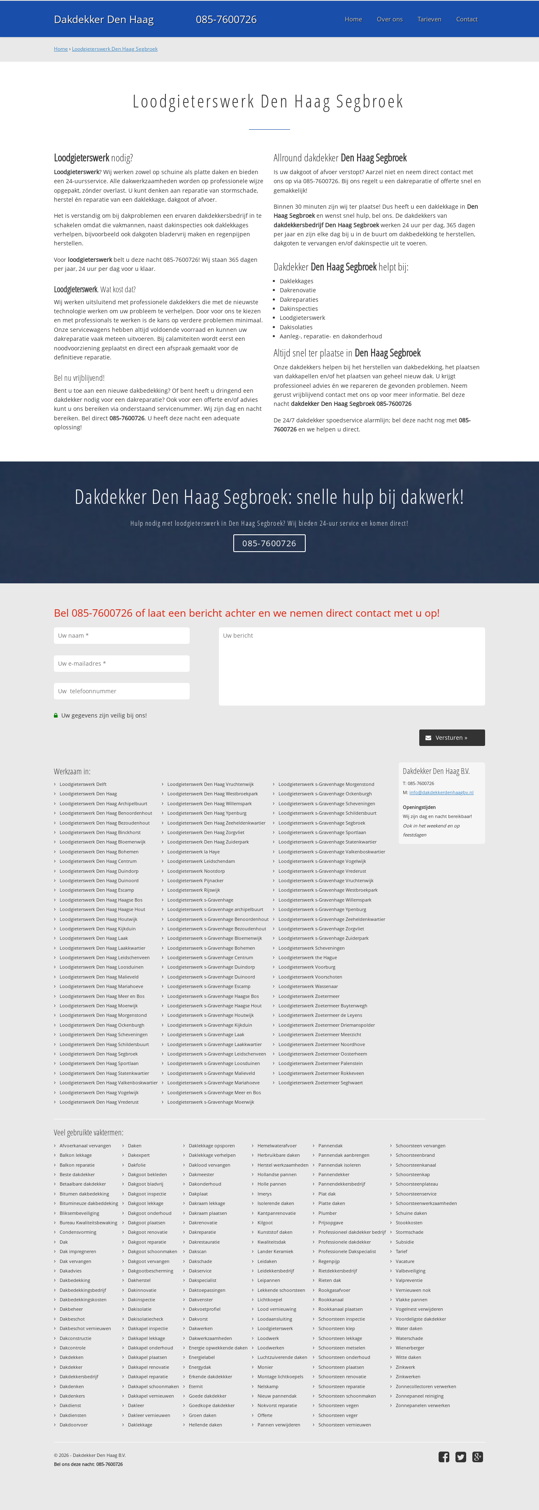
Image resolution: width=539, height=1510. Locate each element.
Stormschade (409, 1232)
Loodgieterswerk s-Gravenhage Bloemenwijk (214, 938)
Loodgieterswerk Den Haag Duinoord (99, 880)
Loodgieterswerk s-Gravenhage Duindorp (211, 967)
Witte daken (408, 1357)
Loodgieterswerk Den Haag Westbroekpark (212, 793)
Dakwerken (201, 1328)
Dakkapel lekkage (146, 1338)
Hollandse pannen (277, 1174)
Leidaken (267, 1261)
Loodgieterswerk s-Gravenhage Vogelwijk (322, 861)
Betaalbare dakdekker (83, 1184)
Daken (135, 1145)
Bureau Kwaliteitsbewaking (88, 1222)
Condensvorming (78, 1232)
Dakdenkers (72, 1396)
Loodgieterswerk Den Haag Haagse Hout (102, 909)
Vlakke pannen (411, 1299)
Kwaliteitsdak (272, 1242)
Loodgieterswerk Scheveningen (312, 948)
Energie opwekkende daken (218, 1348)
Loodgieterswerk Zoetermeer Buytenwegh (323, 1005)
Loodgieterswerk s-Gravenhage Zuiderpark (324, 938)
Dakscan (198, 1251)
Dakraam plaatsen (208, 1213)
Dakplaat (198, 1194)
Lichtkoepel (270, 1299)
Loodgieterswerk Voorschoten (310, 977)
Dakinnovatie (142, 1290)
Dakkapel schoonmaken (153, 1386)
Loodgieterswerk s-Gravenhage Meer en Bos (214, 1092)
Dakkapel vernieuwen (151, 1396)
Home (61, 48)
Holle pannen (272, 1184)
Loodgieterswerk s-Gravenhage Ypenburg (322, 909)
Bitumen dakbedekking (84, 1194)
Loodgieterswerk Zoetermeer (309, 996)
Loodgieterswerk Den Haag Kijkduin (98, 928)
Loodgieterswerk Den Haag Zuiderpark (208, 842)
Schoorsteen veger (338, 1415)
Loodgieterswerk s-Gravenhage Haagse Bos (213, 996)
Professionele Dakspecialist (347, 1251)
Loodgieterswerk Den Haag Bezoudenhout (105, 823)
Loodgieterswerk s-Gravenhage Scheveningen (327, 803)
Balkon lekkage (76, 1155)
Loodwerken (271, 1348)
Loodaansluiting (275, 1319)
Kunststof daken (275, 1232)
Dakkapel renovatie (148, 1367)
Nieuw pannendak (277, 1396)
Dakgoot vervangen (149, 1261)
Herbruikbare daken (279, 1155)
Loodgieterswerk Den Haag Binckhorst (100, 832)
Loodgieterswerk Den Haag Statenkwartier (104, 1073)
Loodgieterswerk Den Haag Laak (94, 938)
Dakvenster (201, 1299)
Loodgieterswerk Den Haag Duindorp (99, 871)
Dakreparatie (202, 1232)
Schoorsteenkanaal (416, 1165)
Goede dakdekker (207, 1396)
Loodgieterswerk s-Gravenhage (200, 900)
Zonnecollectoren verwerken (426, 1386)
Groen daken (202, 1415)
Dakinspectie (141, 1299)
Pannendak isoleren (339, 1165)
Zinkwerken (408, 1376)
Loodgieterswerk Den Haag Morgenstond (103, 1015)
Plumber (327, 1213)
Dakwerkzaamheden (210, 1338)
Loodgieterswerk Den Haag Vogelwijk (99, 1092)
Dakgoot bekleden (147, 1174)
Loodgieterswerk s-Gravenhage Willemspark (325, 900)
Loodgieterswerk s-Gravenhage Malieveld (211, 1073)
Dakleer (136, 1405)
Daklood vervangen (209, 1165)
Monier (265, 1367)
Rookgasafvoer (334, 1290)
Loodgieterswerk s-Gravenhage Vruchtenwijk (326, 880)
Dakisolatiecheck (145, 1319)
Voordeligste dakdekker (421, 1319)
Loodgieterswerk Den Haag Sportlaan (99, 1063)
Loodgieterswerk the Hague (308, 957)
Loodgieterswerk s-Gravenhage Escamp (209, 986)
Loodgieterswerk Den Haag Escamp (97, 890)
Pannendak (330, 1145)
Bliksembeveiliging (79, 1213)
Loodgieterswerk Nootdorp (196, 871)
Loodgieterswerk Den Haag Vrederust (99, 1102)
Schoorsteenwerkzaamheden (426, 1203)
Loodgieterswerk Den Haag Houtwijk (98, 919)
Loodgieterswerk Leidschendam (201, 861)
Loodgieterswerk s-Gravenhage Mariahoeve (213, 1082)
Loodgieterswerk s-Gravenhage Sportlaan (322, 832)
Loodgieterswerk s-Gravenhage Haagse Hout (214, 1005)
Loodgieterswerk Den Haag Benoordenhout (106, 813)
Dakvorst (198, 1319)
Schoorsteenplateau (417, 1184)
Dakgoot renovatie (147, 1232)
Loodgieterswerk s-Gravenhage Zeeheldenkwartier (332, 919)
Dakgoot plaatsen (146, 1222)
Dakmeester (201, 1174)
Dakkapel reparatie (148, 1376)
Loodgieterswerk (275, 1328)
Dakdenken (72, 1386)
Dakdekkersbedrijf (79, 1376)
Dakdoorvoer (74, 1424)
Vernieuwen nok (413, 1290)
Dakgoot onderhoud (150, 1213)
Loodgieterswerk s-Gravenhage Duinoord (211, 977)
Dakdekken (72, 1357)
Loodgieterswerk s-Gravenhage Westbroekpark (328, 890)
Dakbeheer (71, 1309)
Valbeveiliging (410, 1271)
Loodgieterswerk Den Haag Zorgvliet (205, 832)
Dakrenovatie (203, 1222)
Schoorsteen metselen (341, 1348)
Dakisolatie (139, 1309)
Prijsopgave (330, 1222)
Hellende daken (205, 1424)
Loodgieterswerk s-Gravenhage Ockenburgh (325, 793)
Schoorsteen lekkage (340, 1338)
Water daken (409, 1328)
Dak (64, 1242)
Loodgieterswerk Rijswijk (193, 890)
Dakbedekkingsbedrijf (83, 1290)
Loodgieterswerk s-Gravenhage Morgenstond (326, 784)
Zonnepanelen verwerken (423, 1405)
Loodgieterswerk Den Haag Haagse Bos (101, 900)
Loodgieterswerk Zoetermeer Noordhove (322, 1044)
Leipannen (269, 1280)
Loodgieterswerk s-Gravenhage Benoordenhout (218, 919)
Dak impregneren (78, 1251)
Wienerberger (410, 1348)
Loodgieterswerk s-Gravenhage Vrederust (322, 871)
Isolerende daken (276, 1203)
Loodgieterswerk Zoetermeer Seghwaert (321, 1082)
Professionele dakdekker (344, 1242)
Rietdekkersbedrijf (337, 1271)
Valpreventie (409, 1280)
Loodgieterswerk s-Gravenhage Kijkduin (209, 1025)
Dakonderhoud (205, 1184)
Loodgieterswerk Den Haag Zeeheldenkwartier (216, 823)
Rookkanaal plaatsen (340, 1309)
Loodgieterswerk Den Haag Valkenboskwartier (109, 1082)
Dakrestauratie (204, 1242)
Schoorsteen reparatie (341, 1386)
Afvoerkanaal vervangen (85, 1145)
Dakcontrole (73, 1348)
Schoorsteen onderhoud (344, 1357)
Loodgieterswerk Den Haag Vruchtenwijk (210, 784)
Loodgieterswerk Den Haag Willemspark (209, 803)
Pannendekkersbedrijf (341, 1184)
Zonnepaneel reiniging (420, 1396)
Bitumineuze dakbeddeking (89, 1203)
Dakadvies (70, 1271)
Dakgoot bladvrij (145, 1184)
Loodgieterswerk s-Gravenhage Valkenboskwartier (332, 851)
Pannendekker (333, 1174)
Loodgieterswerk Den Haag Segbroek (115, 48)
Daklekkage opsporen (212, 1145)
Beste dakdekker (77, 1174)
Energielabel (202, 1357)
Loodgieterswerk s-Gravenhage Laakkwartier (214, 1044)
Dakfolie (137, 1165)
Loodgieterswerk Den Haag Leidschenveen (105, 957)
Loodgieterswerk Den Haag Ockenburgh (102, 1025)
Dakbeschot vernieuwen (85, 1328)
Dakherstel (139, 1280)
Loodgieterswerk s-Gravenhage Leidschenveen (216, 1054)
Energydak (200, 1367)
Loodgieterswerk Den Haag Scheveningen (104, 1034)
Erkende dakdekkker (210, 1376)
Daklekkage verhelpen (212, 1155)
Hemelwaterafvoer (277, 1145)
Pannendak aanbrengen (343, 1155)
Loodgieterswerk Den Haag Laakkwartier (102, 948)
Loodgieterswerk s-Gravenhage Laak (205, 1034)
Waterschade (409, 1338)
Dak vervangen (75, 1261)
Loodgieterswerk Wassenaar (308, 986)
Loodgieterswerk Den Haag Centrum (98, 861)
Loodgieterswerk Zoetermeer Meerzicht (320, 1034)
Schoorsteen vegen (338, 1405)
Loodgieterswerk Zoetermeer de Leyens (320, 1015)
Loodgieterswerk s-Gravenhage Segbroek (322, 823)
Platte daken (331, 1203)
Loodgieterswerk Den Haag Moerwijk (99, 1005)
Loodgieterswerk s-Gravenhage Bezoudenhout (216, 928)
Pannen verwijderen (279, 1424)
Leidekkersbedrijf (276, 1271)
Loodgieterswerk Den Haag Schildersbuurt (104, 1044)
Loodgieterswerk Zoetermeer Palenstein (321, 1063)
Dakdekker (71, 1367)
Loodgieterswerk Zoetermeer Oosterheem (323, 1054)
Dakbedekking (75, 1280)
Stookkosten (409, 1222)
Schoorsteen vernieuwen (344, 1424)
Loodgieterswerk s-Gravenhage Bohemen (211, 948)
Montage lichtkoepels (280, 1376)
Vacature (405, 1261)
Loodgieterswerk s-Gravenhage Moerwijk (210, 1102)
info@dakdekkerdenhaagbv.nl (441, 792)
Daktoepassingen (207, 1290)
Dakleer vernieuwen (149, 1415)
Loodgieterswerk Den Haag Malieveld (99, 977)
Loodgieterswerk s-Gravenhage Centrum (210, 957)
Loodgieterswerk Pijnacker (195, 880)
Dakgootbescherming (150, 1271)
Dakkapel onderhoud (150, 1348)
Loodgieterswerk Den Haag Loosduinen (102, 967)
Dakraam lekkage (207, 1203)
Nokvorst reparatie (277, 1405)
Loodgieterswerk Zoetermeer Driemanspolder (327, 1025)
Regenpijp (329, 1261)
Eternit (196, 1386)
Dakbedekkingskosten (83, 1299)
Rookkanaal (331, 1299)
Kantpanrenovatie (277, 1213)
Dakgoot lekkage (145, 1203)
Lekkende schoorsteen (281, 1290)
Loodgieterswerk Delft (83, 784)
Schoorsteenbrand (415, 1155)
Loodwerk (268, 1338)
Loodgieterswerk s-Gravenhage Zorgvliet (321, 928)
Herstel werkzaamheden (283, 1165)
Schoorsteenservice (416, 1194)
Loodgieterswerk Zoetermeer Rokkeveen (321, 1073)
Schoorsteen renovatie (342, 1376)
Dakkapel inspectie (148, 1328)
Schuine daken (411, 1213)
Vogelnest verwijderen (419, 1309)
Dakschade (200, 1261)
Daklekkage (140, 1424)
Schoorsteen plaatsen (341, 1367)
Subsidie (405, 1242)
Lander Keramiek (275, 1251)
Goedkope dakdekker (212, 1405)
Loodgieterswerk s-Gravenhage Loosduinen (213, 1063)
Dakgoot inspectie (147, 1194)
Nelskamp (268, 1386)
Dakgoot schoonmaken (152, 1251)
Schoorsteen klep (336, 1328)
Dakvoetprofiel (205, 1309)
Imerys (265, 1194)
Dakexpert (139, 1155)
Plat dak (327, 1194)
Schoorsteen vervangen (421, 1145)
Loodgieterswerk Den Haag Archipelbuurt (103, 803)
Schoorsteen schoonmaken (347, 1396)
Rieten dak (329, 1280)
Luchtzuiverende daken (282, 1357)
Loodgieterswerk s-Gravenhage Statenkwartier (327, 842)
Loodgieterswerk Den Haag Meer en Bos (102, 996)
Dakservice (200, 1271)
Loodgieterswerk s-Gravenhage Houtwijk (210, 1015)
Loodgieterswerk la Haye (193, 851)
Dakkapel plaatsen (147, 1357)
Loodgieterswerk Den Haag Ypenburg (206, 813)
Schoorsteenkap (413, 1174)
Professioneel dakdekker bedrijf (352, 1232)
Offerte (265, 1415)
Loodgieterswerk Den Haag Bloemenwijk (103, 842)
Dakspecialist (202, 1280)
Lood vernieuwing (277, 1309)
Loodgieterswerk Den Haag (88, 793)
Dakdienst (70, 1405)
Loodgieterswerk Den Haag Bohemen (99, 851)
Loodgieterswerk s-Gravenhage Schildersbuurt (327, 813)
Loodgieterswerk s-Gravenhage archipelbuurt (215, 909)
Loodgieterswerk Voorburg (307, 967)
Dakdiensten (73, 1415)
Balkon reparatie (77, 1165)
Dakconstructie (75, 1338)
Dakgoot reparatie (147, 1242)
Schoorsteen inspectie (341, 1319)
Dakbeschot (72, 1319)
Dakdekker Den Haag (104, 19)
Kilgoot (265, 1222)
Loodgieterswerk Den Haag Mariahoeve (101, 986)
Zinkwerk (405, 1367)
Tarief (401, 1251)
